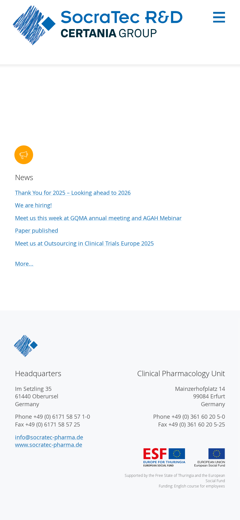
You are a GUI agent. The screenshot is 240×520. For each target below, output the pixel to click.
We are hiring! (33, 205)
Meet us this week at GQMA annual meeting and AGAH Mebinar (98, 218)
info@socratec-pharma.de (49, 437)
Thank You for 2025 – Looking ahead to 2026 (73, 192)
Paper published (36, 230)
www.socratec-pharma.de (48, 444)
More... (24, 263)
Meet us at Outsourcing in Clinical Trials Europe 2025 (84, 243)
